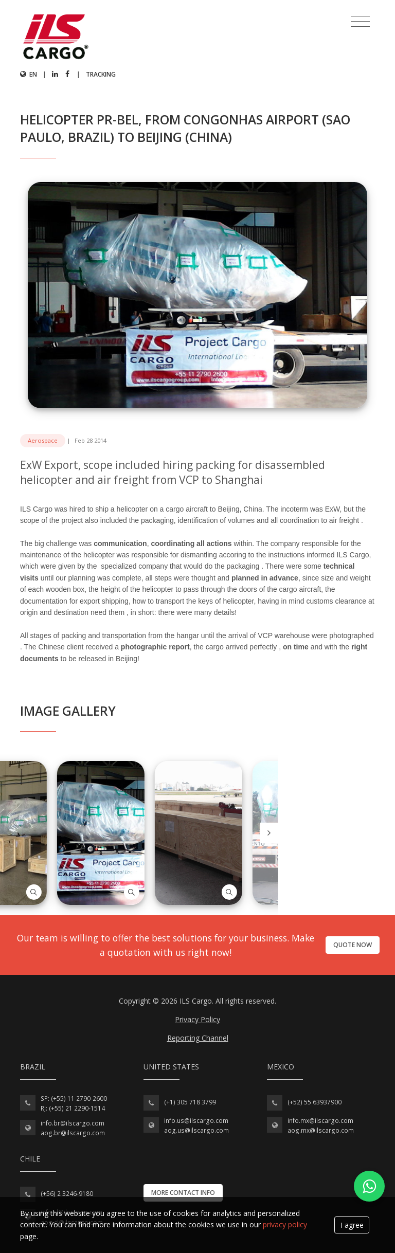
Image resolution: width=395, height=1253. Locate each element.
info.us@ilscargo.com (196, 1120)
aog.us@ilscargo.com (196, 1130)
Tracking (101, 74)
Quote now (352, 944)
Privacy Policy (197, 1019)
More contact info (183, 1192)
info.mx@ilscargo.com (320, 1120)
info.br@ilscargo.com (72, 1123)
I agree (352, 1225)
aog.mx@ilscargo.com (321, 1130)
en (28, 74)
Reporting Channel (197, 1038)
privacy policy (285, 1224)
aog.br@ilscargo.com (73, 1133)
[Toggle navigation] (360, 21)
